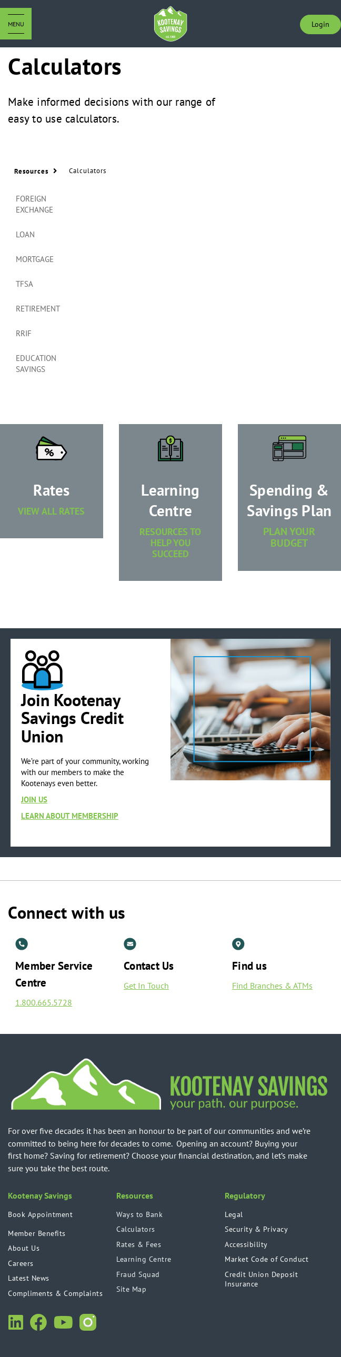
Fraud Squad (138, 1274)
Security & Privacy (256, 1229)
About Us (23, 1248)
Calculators (135, 1229)
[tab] (42, 205)
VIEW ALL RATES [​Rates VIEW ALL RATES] (51, 511)
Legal (234, 1214)
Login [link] (320, 24)
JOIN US (34, 800)
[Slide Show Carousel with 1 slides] (170, 743)
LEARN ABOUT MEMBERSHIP (69, 816)
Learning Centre (144, 1259)
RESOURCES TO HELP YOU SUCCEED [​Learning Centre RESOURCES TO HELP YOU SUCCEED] (170, 543)
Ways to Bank (139, 1214)
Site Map (131, 1289)
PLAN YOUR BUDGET (289, 537)
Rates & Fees (138, 1244)
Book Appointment (40, 1214)
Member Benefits (37, 1233)
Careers (21, 1263)
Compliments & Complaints (55, 1293)
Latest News (28, 1278)
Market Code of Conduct (266, 1259)
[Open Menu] (16, 23)
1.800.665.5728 (43, 1002)
